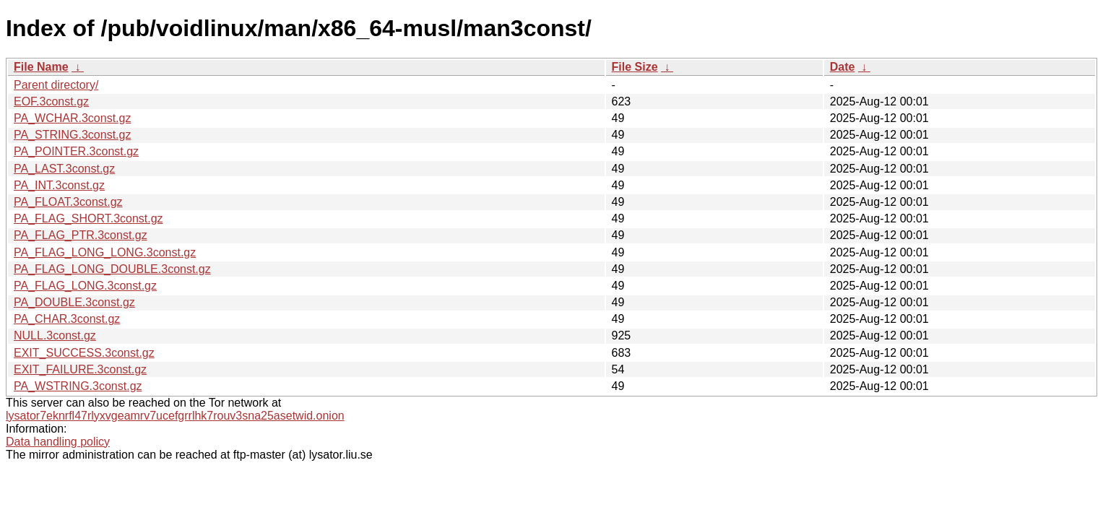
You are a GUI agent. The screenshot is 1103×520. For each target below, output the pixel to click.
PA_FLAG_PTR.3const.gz (80, 235)
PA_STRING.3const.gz (72, 135)
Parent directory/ (56, 85)
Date (842, 67)
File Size (635, 67)
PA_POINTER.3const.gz (76, 151)
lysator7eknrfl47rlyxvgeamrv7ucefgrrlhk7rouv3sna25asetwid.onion (175, 416)
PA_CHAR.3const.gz (67, 319)
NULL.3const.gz (55, 335)
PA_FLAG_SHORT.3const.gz (88, 218)
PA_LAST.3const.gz (64, 168)
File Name (41, 67)
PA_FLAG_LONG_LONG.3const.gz (105, 252)
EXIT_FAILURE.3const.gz (80, 369)
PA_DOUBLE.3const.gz (74, 302)
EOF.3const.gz (51, 101)
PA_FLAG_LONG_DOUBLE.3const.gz (112, 269)
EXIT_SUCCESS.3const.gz (84, 353)
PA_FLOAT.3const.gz (68, 202)
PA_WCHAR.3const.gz (72, 118)
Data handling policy (58, 442)
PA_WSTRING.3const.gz (78, 386)
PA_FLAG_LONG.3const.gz (85, 286)
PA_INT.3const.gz (59, 185)
